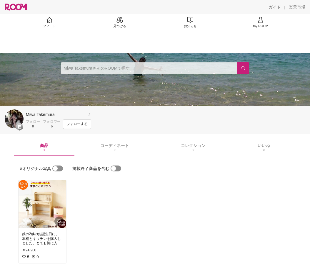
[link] (42, 204)
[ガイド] (275, 7)
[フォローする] (77, 124)
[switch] (57, 168)
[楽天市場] (297, 7)
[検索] (243, 68)
